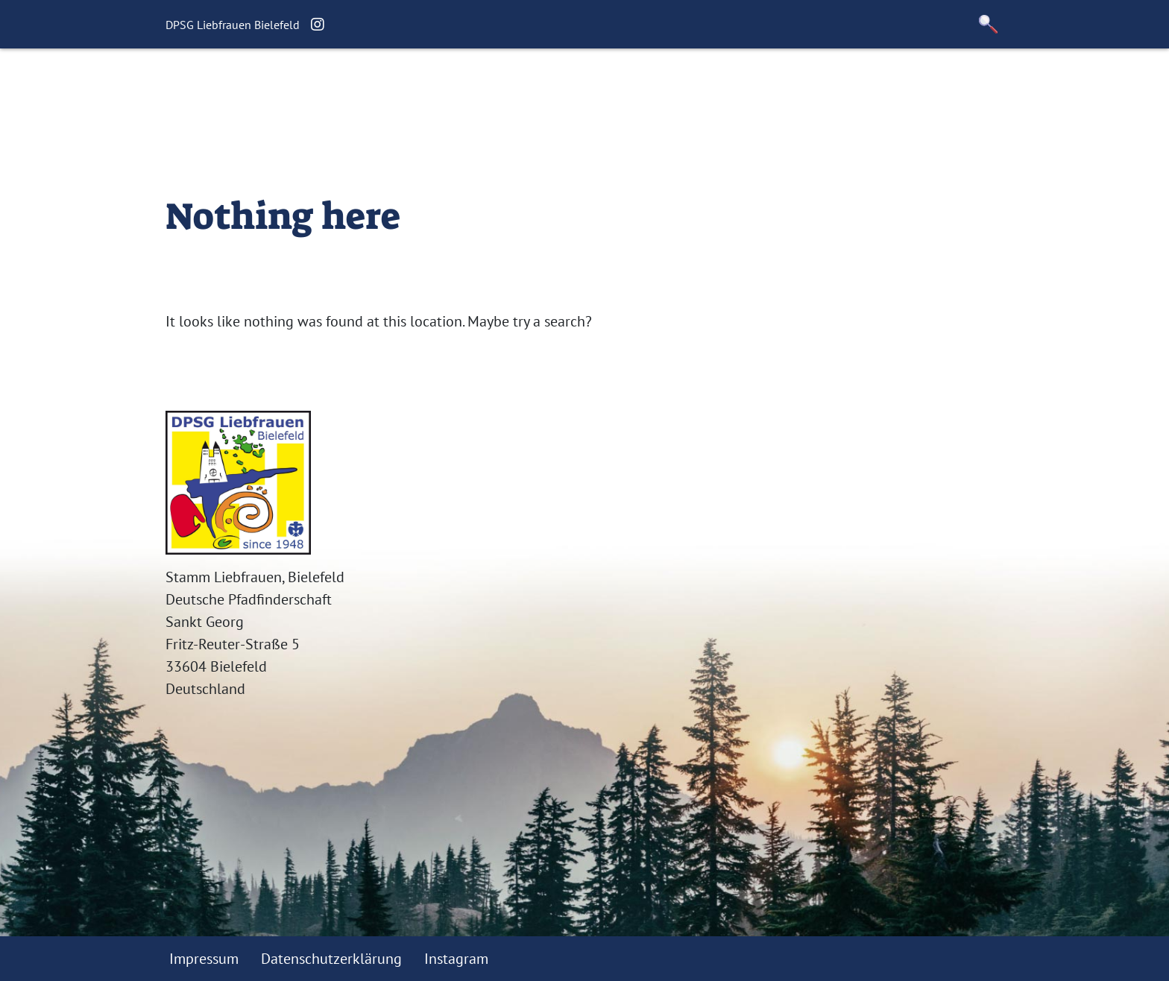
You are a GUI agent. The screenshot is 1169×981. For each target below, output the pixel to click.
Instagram (456, 958)
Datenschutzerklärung (331, 958)
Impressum (204, 958)
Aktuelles (410, 86)
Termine (489, 86)
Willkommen (314, 86)
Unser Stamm (582, 86)
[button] (988, 24)
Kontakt (674, 86)
